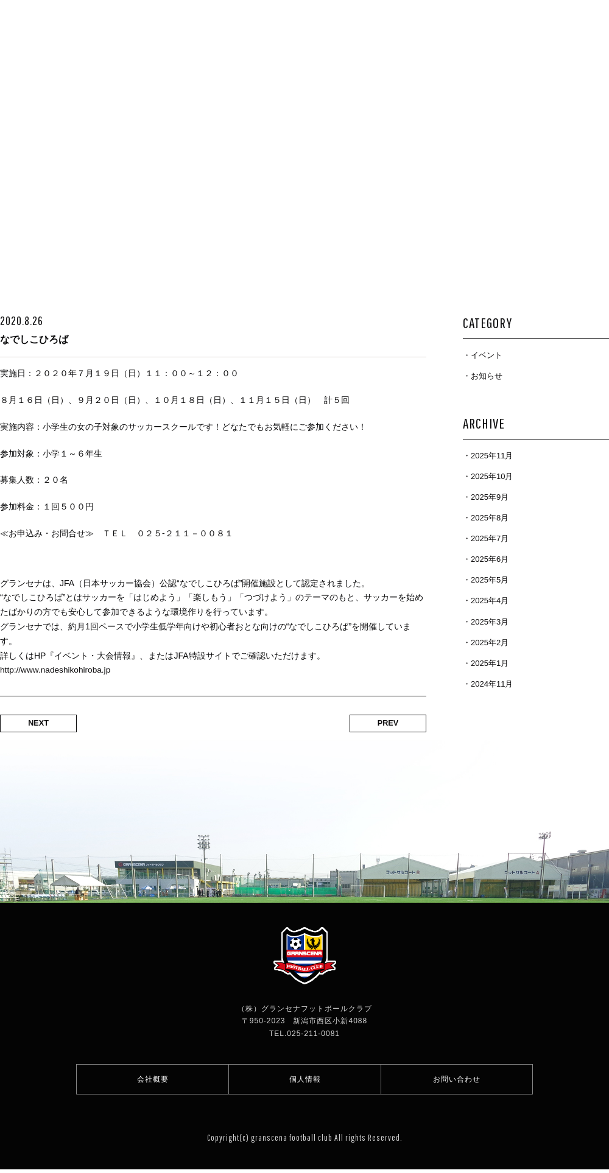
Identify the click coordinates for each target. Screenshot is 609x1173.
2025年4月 (490, 600)
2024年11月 (492, 683)
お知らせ (486, 375)
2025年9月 (490, 497)
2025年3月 (490, 621)
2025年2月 (490, 642)
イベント (486, 355)
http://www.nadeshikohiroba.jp (56, 669)
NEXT (43, 723)
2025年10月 (492, 476)
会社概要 (153, 1080)
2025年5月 (490, 579)
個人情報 (305, 1080)
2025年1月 (490, 663)
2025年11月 (492, 455)
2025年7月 (490, 538)
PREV (383, 723)
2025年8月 (490, 517)
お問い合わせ (456, 1080)
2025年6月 (490, 559)
